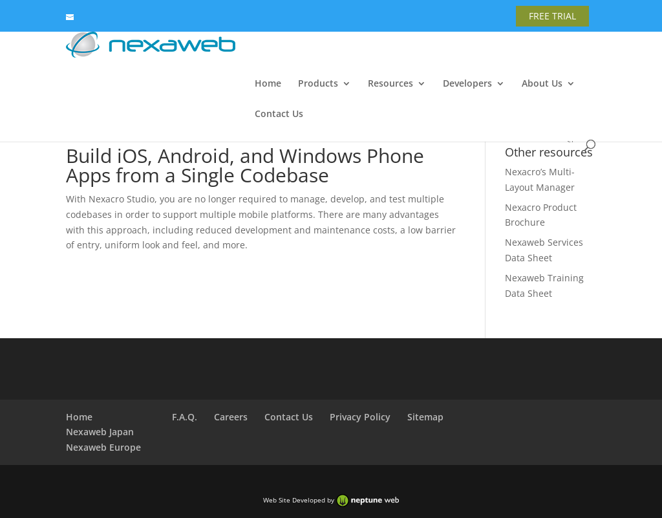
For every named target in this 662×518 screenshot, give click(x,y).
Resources (390, 84)
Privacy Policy (360, 417)
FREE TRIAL (552, 16)
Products (318, 84)
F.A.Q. (184, 417)
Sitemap (425, 417)
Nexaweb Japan (100, 432)
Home (268, 84)
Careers (231, 417)
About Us (542, 84)
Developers (467, 84)
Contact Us (279, 114)
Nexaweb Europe (103, 447)
